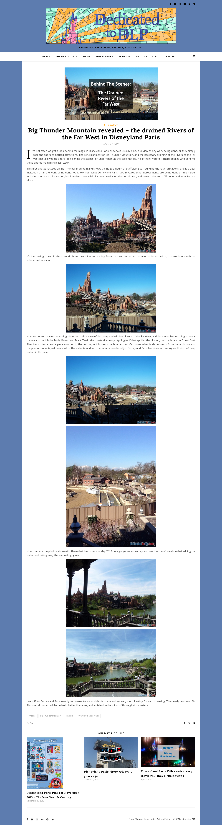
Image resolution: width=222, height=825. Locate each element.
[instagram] (180, 4)
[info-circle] (175, 4)
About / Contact (148, 56)
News (86, 56)
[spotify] (190, 4)
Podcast (125, 56)
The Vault (173, 56)
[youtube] (185, 4)
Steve (33, 723)
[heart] (194, 4)
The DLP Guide (65, 56)
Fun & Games (104, 56)
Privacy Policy (163, 819)
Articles (32, 715)
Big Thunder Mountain (50, 715)
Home (46, 56)
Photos (69, 715)
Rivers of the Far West (88, 715)
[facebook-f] (171, 4)
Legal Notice (150, 819)
